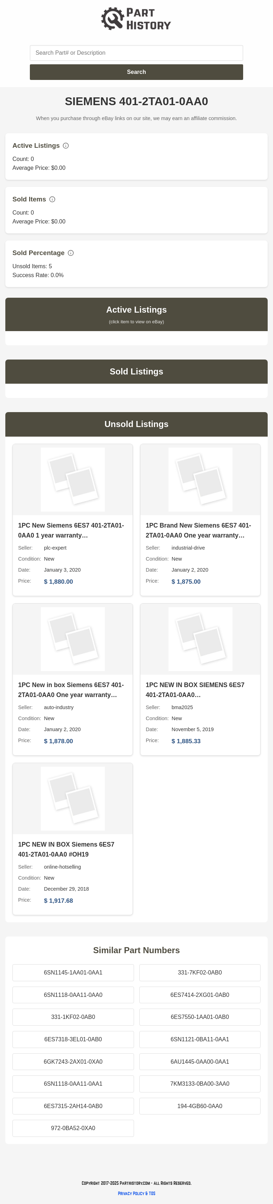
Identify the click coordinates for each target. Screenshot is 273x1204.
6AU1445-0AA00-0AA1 (200, 1062)
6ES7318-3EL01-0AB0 (73, 1039)
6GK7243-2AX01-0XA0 (73, 1062)
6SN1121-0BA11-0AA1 (200, 1039)
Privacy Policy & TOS (136, 1193)
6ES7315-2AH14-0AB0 (73, 1106)
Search (136, 72)
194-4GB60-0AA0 (199, 1106)
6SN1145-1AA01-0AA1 (73, 973)
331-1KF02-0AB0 (73, 1017)
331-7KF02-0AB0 (200, 973)
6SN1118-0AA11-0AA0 (73, 995)
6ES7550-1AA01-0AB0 (200, 1017)
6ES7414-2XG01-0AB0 (200, 995)
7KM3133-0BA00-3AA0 (199, 1084)
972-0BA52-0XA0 (73, 1128)
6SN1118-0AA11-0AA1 (73, 1084)
